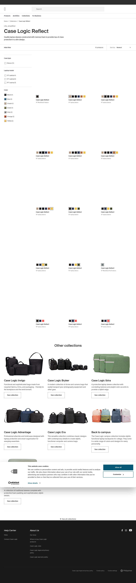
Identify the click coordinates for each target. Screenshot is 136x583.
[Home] (18, 9)
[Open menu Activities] (17, 15)
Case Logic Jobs (35, 546)
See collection (12, 395)
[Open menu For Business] (38, 15)
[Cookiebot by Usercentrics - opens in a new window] (13, 578)
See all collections (68, 519)
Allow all (118, 563)
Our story (33, 535)
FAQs (6, 535)
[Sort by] (124, 47)
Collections (26, 16)
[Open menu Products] (8, 15)
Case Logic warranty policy (39, 557)
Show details (33, 579)
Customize (118, 570)
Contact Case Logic (10, 539)
